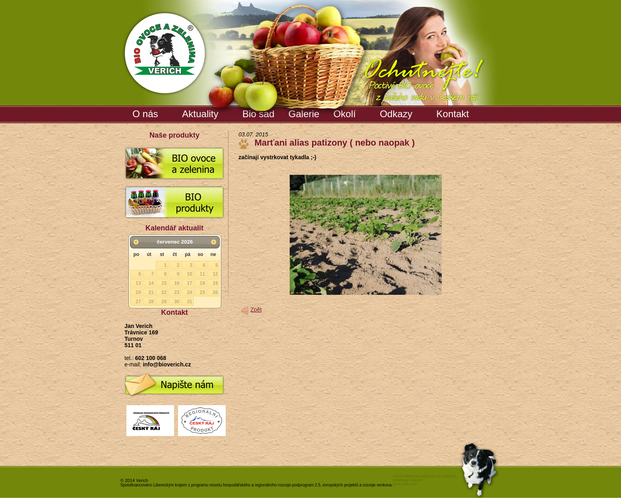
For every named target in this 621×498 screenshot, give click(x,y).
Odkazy (396, 113)
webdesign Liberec (408, 480)
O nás (145, 113)
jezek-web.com (405, 484)
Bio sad (259, 112)
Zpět (256, 309)
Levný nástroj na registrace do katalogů (424, 476)
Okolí (344, 113)
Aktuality (200, 113)
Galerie (304, 112)
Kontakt (453, 113)
